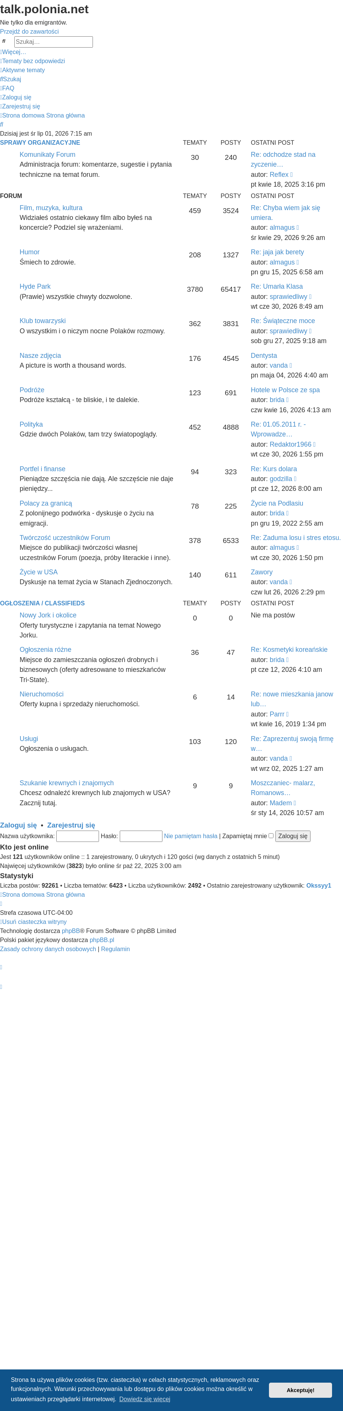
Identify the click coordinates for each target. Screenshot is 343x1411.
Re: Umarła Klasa (277, 286)
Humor (30, 252)
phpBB (71, 931)
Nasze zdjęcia (40, 355)
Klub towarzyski (43, 321)
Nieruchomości (41, 694)
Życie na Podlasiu (277, 503)
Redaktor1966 (291, 444)
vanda (279, 365)
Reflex (279, 174)
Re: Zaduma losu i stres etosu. (296, 538)
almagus (282, 227)
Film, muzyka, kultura (51, 208)
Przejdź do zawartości (29, 31)
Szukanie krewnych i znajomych (67, 783)
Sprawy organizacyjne (40, 142)
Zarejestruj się (71, 825)
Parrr (277, 714)
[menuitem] (32, 61)
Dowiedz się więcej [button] (144, 1399)
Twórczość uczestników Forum (65, 538)
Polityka (31, 424)
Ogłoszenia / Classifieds (42, 603)
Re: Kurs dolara (274, 469)
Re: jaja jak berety (277, 252)
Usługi (29, 739)
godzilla (281, 479)
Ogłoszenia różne (45, 649)
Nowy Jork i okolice (48, 615)
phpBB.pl (102, 940)
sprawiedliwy (288, 296)
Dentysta (264, 355)
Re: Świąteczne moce (283, 321)
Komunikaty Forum (48, 154)
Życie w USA (39, 572)
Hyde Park (35, 286)
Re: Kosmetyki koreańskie (289, 649)
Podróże (32, 390)
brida (277, 400)
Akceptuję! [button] (301, 1390)
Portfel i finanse (42, 469)
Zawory (262, 572)
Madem (281, 803)
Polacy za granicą (46, 503)
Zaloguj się (18, 825)
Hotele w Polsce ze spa (285, 390)
